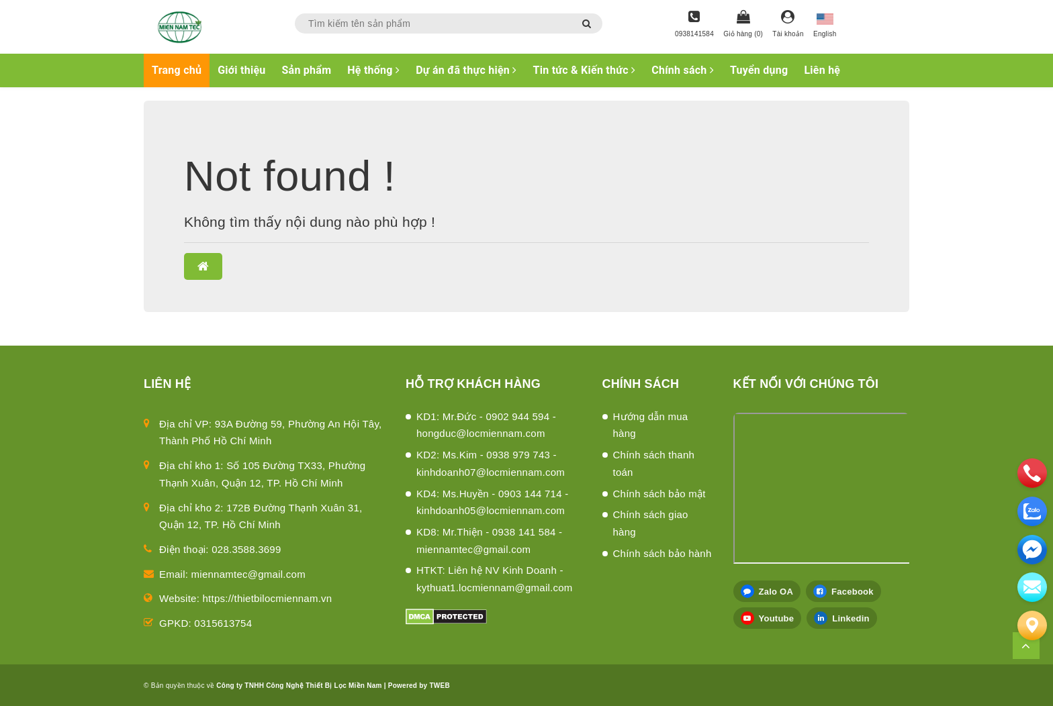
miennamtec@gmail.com (248, 574)
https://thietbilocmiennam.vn (267, 598)
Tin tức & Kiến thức (584, 70)
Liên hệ (822, 70)
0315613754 (223, 623)
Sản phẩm (307, 70)
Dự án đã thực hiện (466, 70)
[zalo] (1032, 511)
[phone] (1032, 473)
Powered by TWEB (419, 685)
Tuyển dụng (759, 70)
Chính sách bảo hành (662, 553)
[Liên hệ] (1032, 625)
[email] (1032, 549)
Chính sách (682, 70)
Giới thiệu (241, 70)
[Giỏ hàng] (743, 25)
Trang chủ (176, 70)
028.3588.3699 (246, 549)
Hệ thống (373, 70)
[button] (203, 266)
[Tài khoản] (788, 25)
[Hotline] (694, 25)
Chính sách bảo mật (659, 493)
